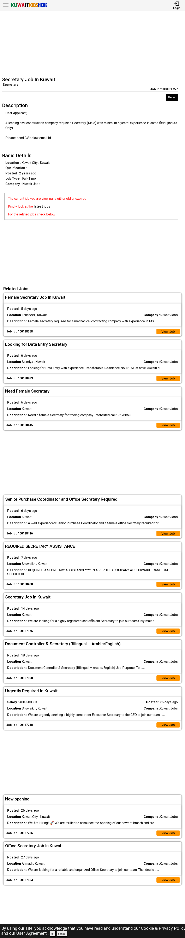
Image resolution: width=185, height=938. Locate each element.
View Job (168, 332)
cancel (62, 933)
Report (172, 97)
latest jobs (42, 206)
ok (52, 933)
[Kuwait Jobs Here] (29, 7)
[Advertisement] (94, 44)
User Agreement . (32, 933)
